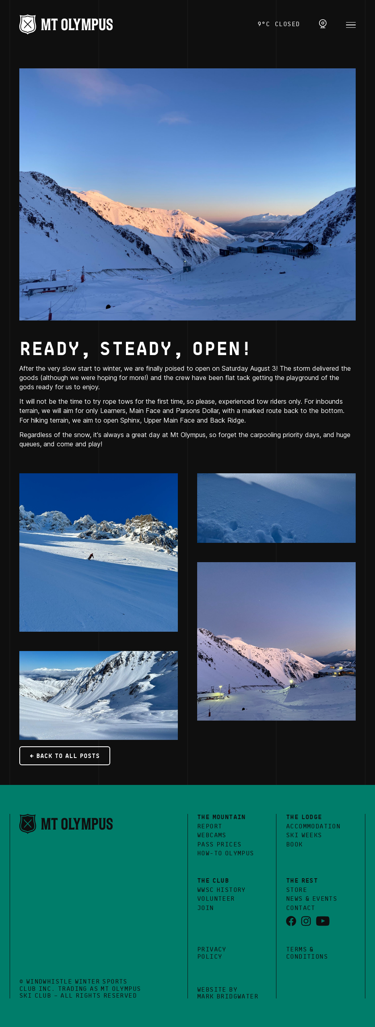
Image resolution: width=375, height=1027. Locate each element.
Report (209, 826)
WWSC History (221, 890)
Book (294, 844)
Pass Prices (219, 844)
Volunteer (216, 899)
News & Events (311, 899)
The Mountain (221, 817)
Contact (300, 908)
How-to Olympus (225, 853)
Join (205, 908)
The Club (213, 881)
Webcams (212, 835)
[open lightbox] (187, 194)
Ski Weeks (304, 835)
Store (296, 890)
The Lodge (304, 817)
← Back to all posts (65, 756)
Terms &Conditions (307, 953)
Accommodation (313, 826)
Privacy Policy (212, 953)
